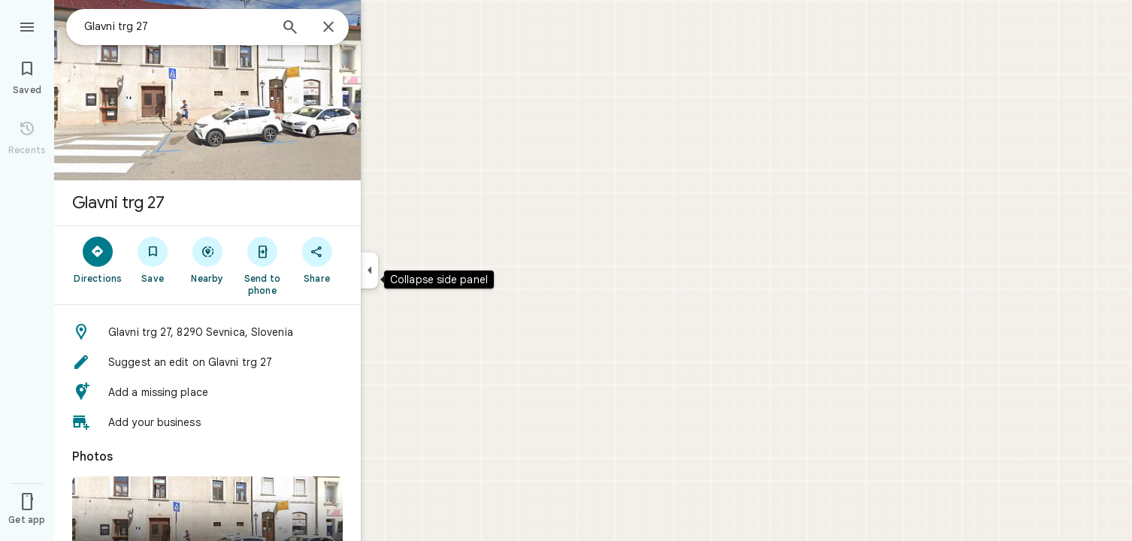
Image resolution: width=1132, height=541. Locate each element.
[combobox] (176, 26)
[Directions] (98, 259)
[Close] (328, 28)
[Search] (290, 28)
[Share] (316, 259)
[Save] (153, 259)
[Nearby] (207, 259)
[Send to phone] (262, 265)
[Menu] (27, 25)
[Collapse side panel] (369, 270)
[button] (207, 332)
